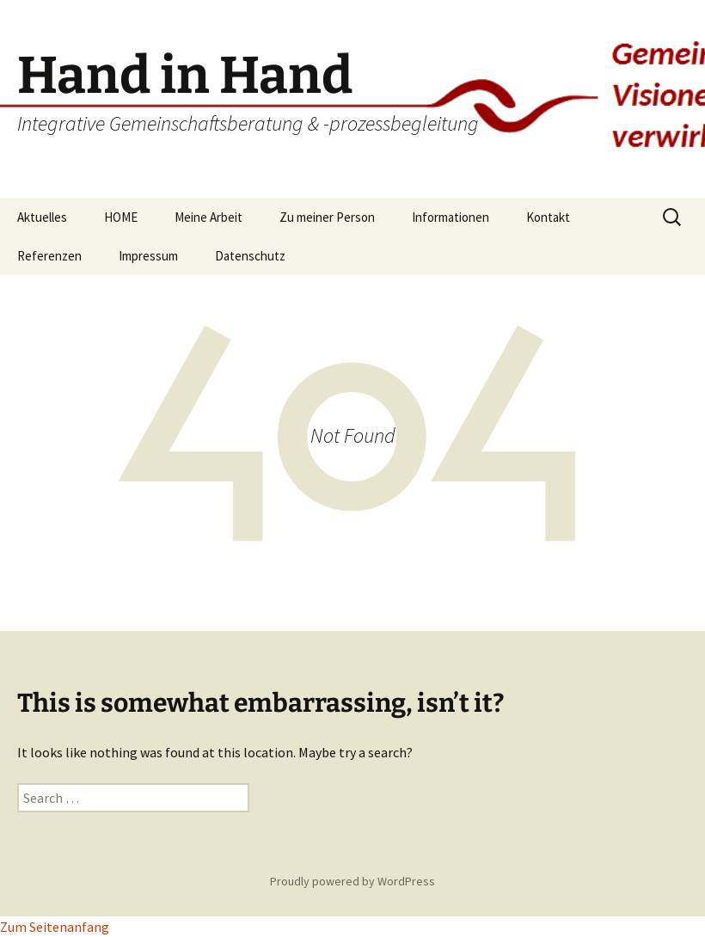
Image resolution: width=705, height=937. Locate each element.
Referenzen (49, 256)
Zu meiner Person (327, 217)
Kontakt (548, 217)
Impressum (148, 256)
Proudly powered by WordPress (352, 881)
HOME (121, 217)
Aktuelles (42, 217)
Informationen (450, 217)
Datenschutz (250, 256)
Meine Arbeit (208, 217)
